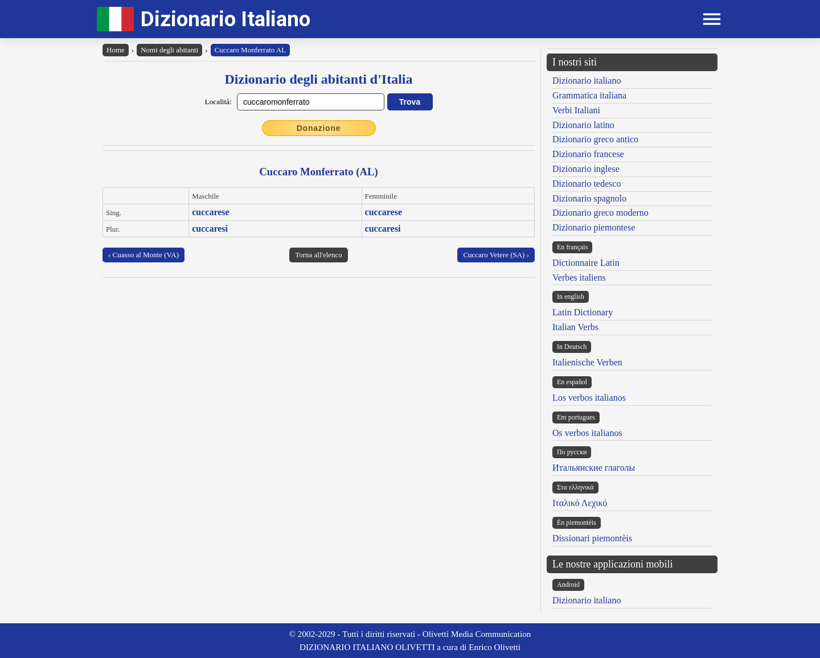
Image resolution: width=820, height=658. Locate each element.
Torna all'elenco (318, 254)
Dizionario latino (583, 125)
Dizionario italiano (586, 80)
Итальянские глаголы (593, 467)
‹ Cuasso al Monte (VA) (143, 254)
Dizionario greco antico (595, 139)
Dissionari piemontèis (592, 538)
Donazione (319, 128)
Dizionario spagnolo (589, 198)
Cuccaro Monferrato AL (250, 50)
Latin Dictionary (582, 312)
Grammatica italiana (589, 95)
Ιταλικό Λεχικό (579, 503)
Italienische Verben (587, 362)
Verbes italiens (579, 277)
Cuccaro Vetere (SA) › (496, 254)
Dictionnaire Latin (586, 263)
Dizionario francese (588, 154)
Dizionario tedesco (586, 183)
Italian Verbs (575, 327)
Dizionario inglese (586, 169)
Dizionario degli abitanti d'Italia (318, 79)
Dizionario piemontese (593, 227)
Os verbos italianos (587, 433)
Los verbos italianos (589, 397)
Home (115, 50)
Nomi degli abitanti (169, 50)
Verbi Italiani (576, 110)
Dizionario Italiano (225, 19)
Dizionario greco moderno (600, 212)
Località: (218, 101)
